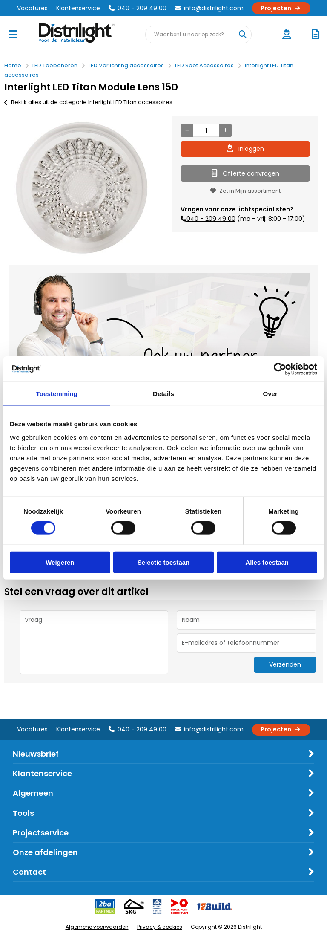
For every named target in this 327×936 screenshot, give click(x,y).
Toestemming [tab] (57, 393)
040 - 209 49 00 (137, 8)
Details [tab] (163, 393)
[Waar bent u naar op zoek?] (242, 34)
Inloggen (245, 148)
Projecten (281, 8)
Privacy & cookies (159, 926)
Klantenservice (78, 8)
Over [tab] (270, 393)
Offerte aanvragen (245, 173)
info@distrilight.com (209, 8)
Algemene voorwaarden (97, 926)
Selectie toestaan (164, 562)
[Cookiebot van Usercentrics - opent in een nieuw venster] (280, 369)
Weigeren (60, 562)
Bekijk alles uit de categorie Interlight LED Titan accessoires (88, 102)
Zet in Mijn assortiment (245, 191)
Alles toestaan (267, 562)
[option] (81, 188)
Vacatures (32, 8)
